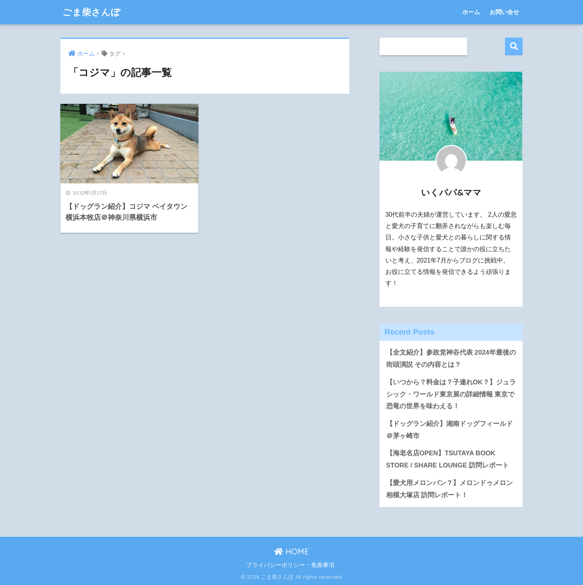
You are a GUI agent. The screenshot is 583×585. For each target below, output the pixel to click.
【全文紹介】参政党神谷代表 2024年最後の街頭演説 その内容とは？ (451, 358)
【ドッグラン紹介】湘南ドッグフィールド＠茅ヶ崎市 (449, 430)
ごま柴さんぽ (91, 12)
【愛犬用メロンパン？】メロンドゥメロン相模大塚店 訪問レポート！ (449, 489)
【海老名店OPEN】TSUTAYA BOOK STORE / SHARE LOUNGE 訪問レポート (447, 459)
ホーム (471, 12)
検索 (514, 46)
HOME (291, 551)
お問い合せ (504, 12)
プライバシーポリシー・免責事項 (290, 565)
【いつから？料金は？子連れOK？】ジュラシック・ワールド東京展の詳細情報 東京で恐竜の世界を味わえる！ (451, 394)
